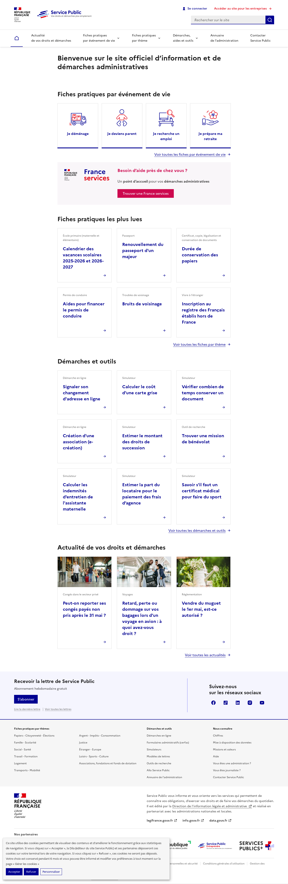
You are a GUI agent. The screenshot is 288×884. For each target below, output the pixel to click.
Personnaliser (51, 872)
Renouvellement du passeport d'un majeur (142, 250)
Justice (83, 743)
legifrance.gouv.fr (162, 820)
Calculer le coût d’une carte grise (139, 389)
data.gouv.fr (220, 820)
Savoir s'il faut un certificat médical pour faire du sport (201, 490)
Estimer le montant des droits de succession (142, 441)
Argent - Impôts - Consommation (99, 736)
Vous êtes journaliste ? (227, 770)
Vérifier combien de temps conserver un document (203, 392)
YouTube (262, 702)
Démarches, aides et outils (183, 38)
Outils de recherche (159, 763)
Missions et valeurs (224, 749)
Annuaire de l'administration (164, 777)
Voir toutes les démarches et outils (197, 530)
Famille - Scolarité (25, 743)
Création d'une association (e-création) (78, 441)
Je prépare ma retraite (210, 136)
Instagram (250, 702)
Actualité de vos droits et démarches (51, 38)
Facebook (213, 702)
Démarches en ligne (159, 736)
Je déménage (78, 133)
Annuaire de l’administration (224, 38)
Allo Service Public (158, 770)
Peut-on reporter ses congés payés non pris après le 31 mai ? (84, 609)
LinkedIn (237, 702)
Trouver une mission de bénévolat (203, 438)
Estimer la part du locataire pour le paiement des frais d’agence (141, 493)
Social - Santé (22, 749)
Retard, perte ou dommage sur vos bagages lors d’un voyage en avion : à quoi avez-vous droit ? (142, 618)
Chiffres (218, 736)
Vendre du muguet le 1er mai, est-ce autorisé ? (201, 609)
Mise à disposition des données (232, 743)
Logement (20, 763)
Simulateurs (154, 749)
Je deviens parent (122, 133)
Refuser (31, 872)
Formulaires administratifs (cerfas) (168, 743)
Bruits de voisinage (142, 304)
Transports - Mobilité (27, 770)
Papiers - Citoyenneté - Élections (34, 736)
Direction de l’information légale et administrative (212, 806)
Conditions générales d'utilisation (223, 864)
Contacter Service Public (260, 38)
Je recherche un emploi (166, 136)
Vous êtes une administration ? (232, 763)
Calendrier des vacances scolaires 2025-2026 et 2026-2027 (83, 258)
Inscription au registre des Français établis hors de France (203, 313)
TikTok (225, 702)
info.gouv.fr (193, 820)
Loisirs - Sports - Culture (94, 756)
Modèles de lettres (158, 756)
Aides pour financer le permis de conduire (83, 310)
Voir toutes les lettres (58, 709)
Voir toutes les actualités (205, 655)
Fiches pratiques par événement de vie (99, 38)
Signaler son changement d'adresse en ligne (81, 392)
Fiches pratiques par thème (144, 38)
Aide (216, 756)
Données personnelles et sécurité (177, 864)
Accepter (14, 872)
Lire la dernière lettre (27, 709)
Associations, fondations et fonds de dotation (107, 763)
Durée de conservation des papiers (200, 255)
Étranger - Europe (90, 749)
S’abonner (26, 699)
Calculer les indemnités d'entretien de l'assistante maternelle (78, 496)
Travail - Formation (25, 756)
